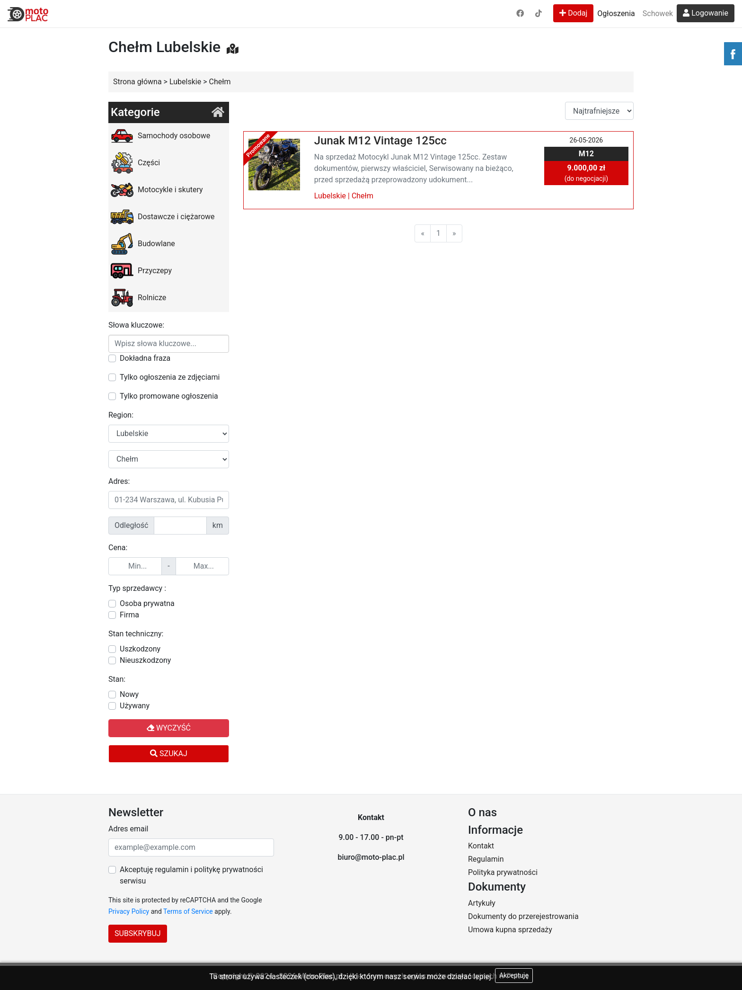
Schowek (658, 13)
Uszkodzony (140, 648)
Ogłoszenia (616, 13)
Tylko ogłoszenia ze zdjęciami (170, 377)
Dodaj (573, 13)
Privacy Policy (128, 911)
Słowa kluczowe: (136, 325)
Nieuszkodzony (145, 660)
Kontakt (481, 845)
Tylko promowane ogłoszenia (169, 396)
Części (135, 163)
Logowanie (705, 13)
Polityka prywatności (503, 872)
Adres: (119, 481)
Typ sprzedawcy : (137, 588)
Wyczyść (169, 727)
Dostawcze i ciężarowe (163, 216)
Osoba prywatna (147, 603)
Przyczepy (141, 270)
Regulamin (486, 859)
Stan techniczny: (135, 633)
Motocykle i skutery (157, 189)
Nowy (129, 694)
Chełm (362, 195)
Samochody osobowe (160, 136)
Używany (135, 705)
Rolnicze (138, 297)
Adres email (128, 828)
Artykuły (481, 903)
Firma (129, 614)
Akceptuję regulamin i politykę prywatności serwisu (191, 875)
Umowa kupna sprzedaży (510, 929)
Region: (120, 414)
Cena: (117, 547)
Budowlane (143, 243)
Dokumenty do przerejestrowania (523, 916)
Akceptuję (514, 975)
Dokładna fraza (145, 358)
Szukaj (168, 753)
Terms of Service (188, 911)
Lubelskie (330, 195)
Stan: (116, 679)
